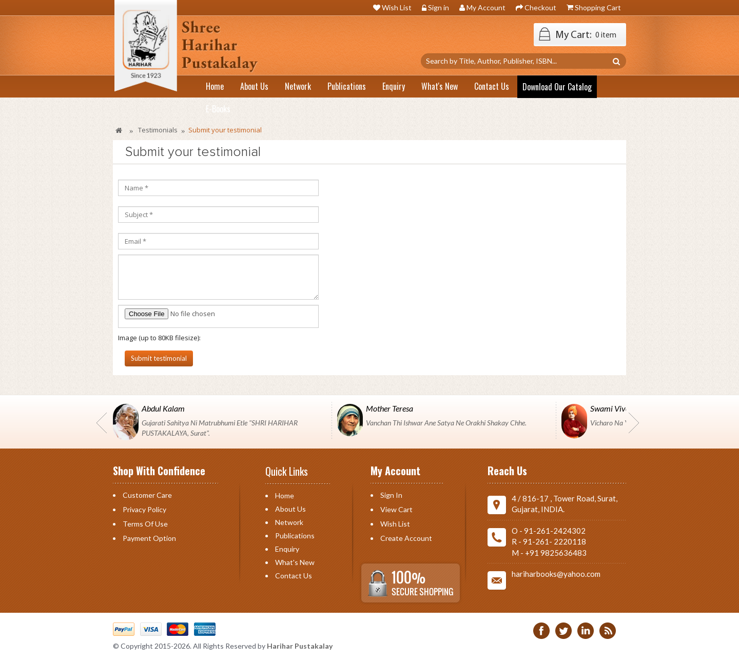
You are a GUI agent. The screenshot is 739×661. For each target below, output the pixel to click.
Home (284, 495)
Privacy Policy (144, 509)
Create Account (406, 538)
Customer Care (147, 495)
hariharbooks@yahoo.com (556, 573)
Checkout (540, 7)
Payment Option (149, 538)
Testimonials (158, 129)
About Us (290, 508)
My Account (485, 7)
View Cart (396, 509)
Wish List (397, 7)
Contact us (293, 575)
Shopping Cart (598, 7)
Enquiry (287, 549)
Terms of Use (145, 523)
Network (289, 522)
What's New (295, 562)
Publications (295, 535)
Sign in (438, 7)
